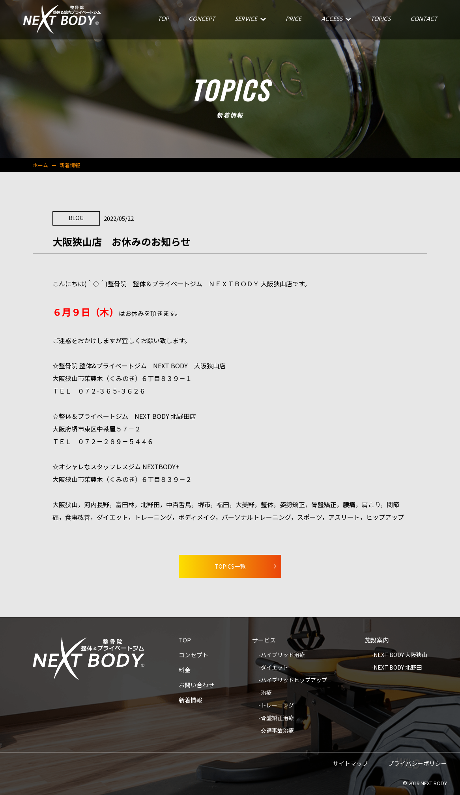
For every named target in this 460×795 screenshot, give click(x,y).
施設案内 (377, 640)
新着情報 (190, 700)
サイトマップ (350, 763)
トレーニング (277, 705)
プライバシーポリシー (417, 763)
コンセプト (193, 655)
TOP (185, 640)
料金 (185, 670)
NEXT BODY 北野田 (398, 667)
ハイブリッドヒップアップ (294, 680)
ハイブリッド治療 (283, 655)
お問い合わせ (196, 685)
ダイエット (274, 667)
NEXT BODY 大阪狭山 (400, 655)
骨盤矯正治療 (277, 718)
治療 (266, 693)
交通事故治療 (277, 731)
